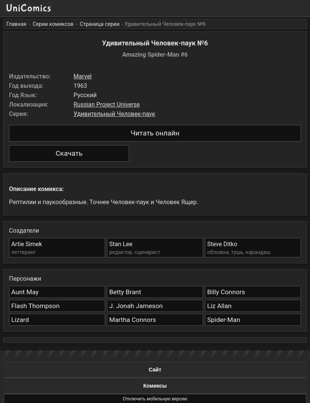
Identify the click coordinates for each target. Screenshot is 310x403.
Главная (16, 24)
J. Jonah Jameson (136, 306)
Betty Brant (125, 292)
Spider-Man (223, 319)
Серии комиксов (53, 24)
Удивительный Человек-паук (114, 113)
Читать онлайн (155, 133)
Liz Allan (219, 306)
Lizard (20, 319)
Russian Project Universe (107, 104)
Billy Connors (226, 292)
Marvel (83, 76)
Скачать (69, 153)
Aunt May (25, 292)
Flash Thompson (35, 306)
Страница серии (100, 24)
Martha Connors (132, 319)
